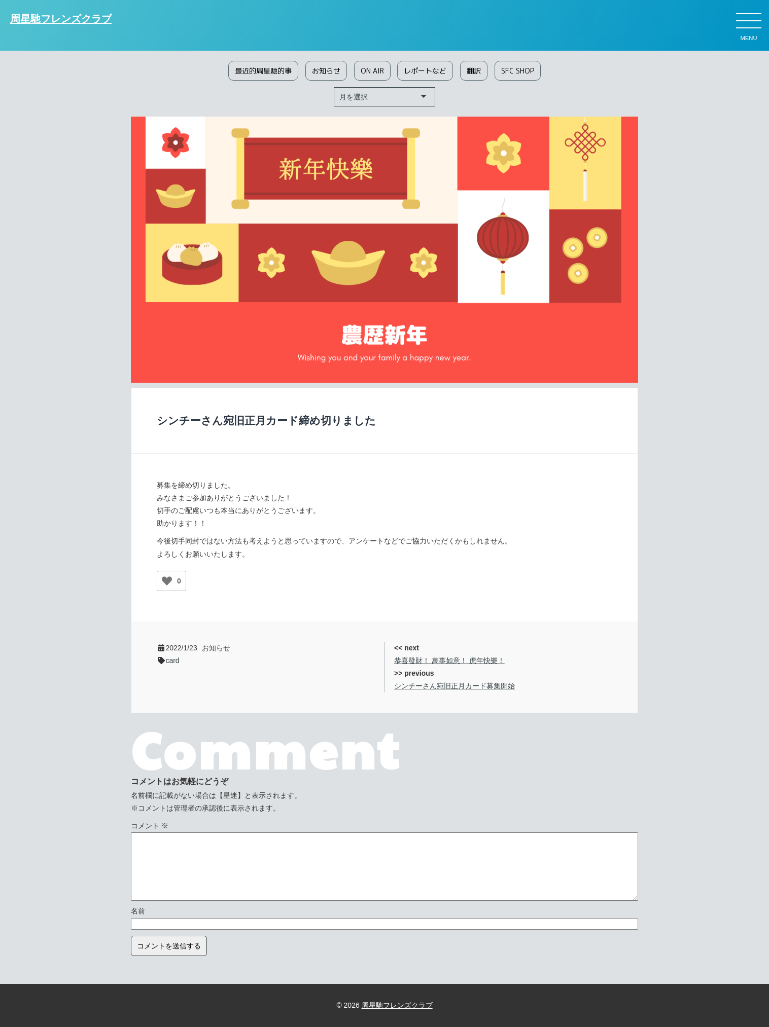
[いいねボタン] (166, 581)
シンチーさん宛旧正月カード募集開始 (454, 686)
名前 (138, 911)
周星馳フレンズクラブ (61, 19)
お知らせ (216, 648)
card (172, 660)
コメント (149, 826)
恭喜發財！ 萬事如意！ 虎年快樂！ (449, 660)
